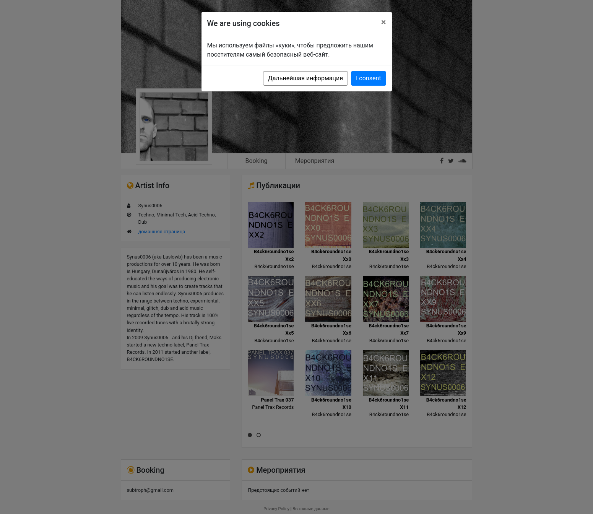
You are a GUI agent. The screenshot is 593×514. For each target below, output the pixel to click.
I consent (368, 78)
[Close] (383, 22)
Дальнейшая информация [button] (305, 78)
